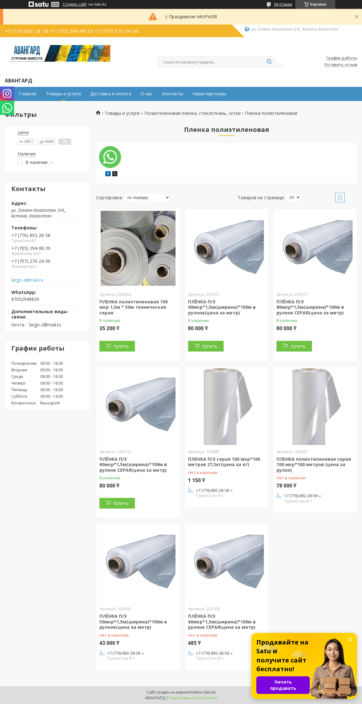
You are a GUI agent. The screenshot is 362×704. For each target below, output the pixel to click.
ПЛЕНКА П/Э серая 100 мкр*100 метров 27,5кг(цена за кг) (224, 462)
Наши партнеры (209, 94)
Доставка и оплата (110, 94)
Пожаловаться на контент (193, 698)
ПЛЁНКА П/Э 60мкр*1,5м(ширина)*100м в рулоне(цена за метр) (222, 307)
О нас (147, 94)
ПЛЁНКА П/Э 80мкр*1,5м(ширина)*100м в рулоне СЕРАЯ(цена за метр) (310, 307)
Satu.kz (209, 692)
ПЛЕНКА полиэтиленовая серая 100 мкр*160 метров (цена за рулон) (313, 464)
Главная (27, 94)
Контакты (172, 94)
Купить (121, 346)
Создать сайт (75, 4)
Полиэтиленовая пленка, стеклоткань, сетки (192, 113)
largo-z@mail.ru (27, 280)
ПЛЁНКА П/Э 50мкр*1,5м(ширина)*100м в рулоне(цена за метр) (133, 621)
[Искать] (269, 62)
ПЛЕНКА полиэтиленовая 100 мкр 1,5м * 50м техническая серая (133, 307)
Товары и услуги (63, 94)
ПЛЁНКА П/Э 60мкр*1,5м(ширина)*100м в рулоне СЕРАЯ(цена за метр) (133, 464)
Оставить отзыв (340, 65)
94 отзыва (283, 4)
